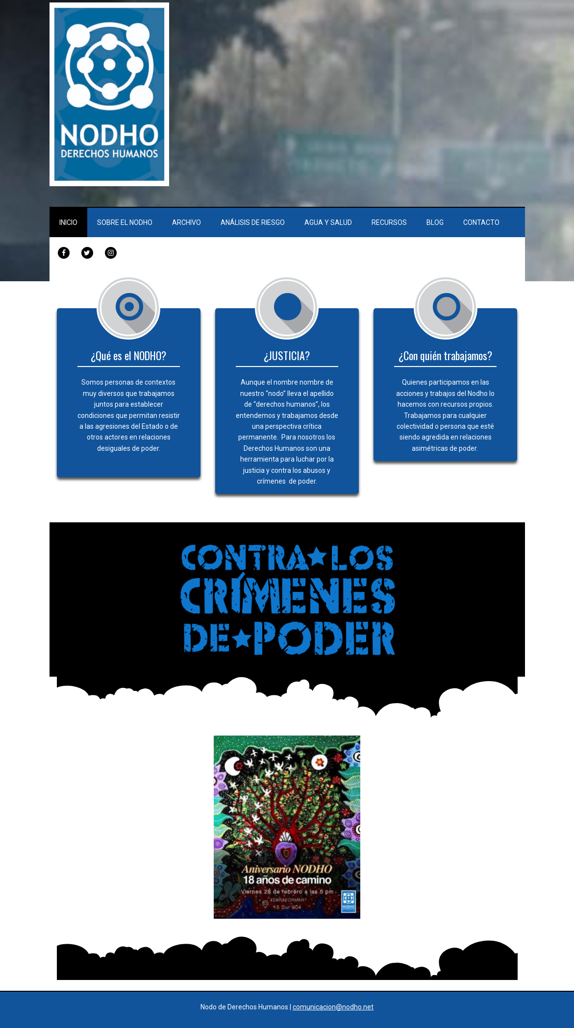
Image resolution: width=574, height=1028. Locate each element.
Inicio (68, 222)
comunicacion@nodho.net (333, 1007)
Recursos (389, 222)
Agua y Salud (328, 222)
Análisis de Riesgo (253, 222)
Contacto (481, 222)
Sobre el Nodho (124, 222)
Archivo (186, 222)
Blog (435, 222)
